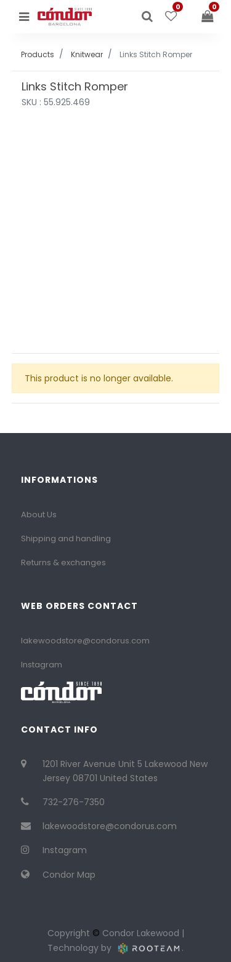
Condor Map (69, 875)
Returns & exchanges (63, 562)
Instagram (41, 664)
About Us (39, 514)
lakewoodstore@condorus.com (85, 640)
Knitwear (87, 54)
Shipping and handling (66, 538)
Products (37, 54)
